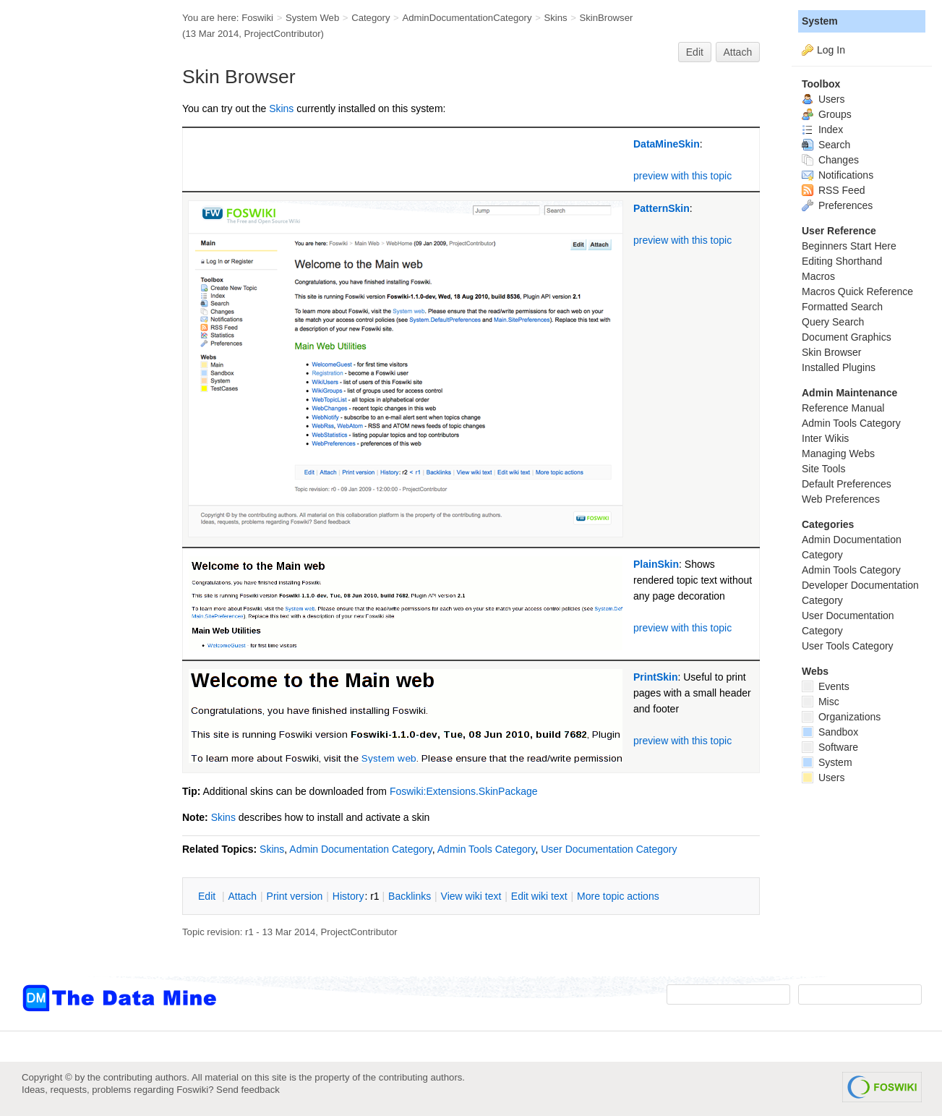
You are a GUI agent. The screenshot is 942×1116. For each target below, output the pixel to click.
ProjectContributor (282, 33)
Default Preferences (846, 484)
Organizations (841, 717)
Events (825, 686)
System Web (312, 17)
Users (823, 99)
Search (826, 144)
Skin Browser (831, 352)
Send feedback (248, 1089)
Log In (831, 50)
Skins (555, 17)
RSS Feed (833, 190)
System (820, 21)
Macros (818, 276)
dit (208, 896)
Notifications (837, 175)
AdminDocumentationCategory (466, 17)
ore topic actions (618, 896)
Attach (738, 52)
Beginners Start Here (849, 246)
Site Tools (823, 468)
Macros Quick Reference (857, 291)
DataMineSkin (666, 144)
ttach (242, 896)
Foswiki (257, 17)
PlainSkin (656, 564)
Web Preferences (841, 499)
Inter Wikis (825, 438)
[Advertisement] (79, 291)
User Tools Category (848, 646)
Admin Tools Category (486, 849)
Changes (830, 160)
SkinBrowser (606, 17)
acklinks (409, 896)
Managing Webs (838, 453)
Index (822, 129)
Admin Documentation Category (360, 849)
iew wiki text (471, 896)
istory (348, 896)
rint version (295, 896)
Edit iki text (539, 896)
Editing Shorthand (842, 261)
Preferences (837, 205)
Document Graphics (846, 337)
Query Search (833, 322)
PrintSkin (655, 677)
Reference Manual (843, 408)
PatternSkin (661, 208)
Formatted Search (842, 306)
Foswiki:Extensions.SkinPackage (464, 791)
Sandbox (830, 732)
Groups (827, 114)
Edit (694, 52)
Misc (820, 701)
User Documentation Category (609, 849)
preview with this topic (682, 176)
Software (830, 747)
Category (370, 17)
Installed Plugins (838, 367)
